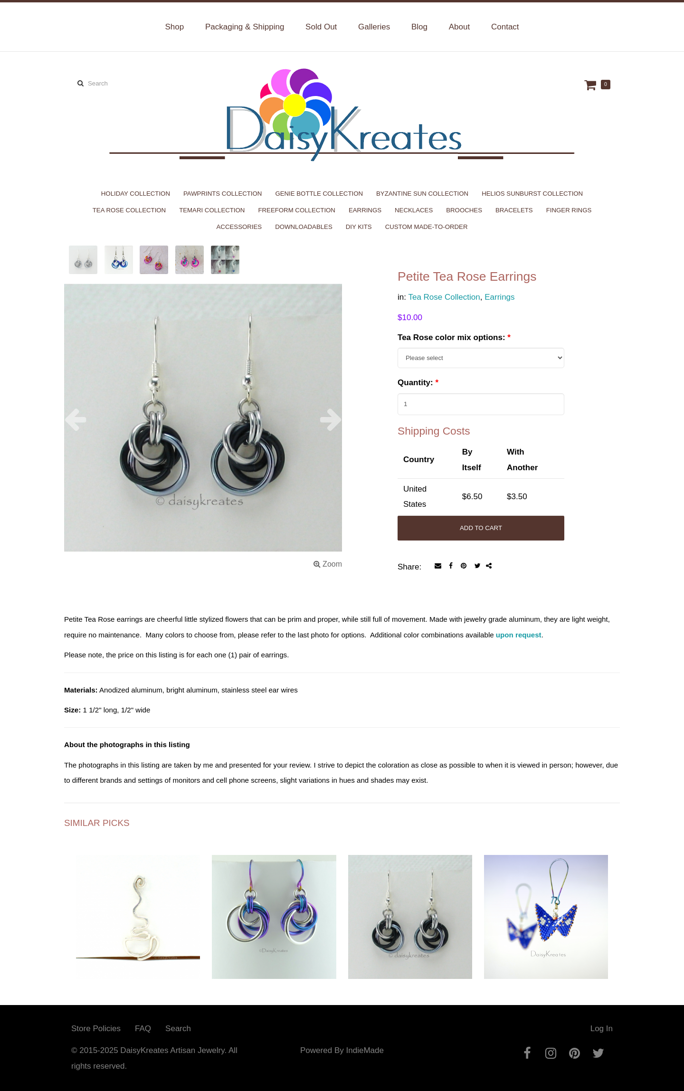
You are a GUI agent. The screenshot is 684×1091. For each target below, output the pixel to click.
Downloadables (303, 226)
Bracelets (514, 210)
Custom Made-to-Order (426, 226)
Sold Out (321, 26)
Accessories (239, 226)
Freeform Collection (296, 210)
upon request (519, 635)
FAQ (143, 1028)
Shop (174, 26)
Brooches (464, 210)
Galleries (374, 26)
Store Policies (96, 1028)
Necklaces (414, 210)
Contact (505, 26)
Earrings (365, 210)
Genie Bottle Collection (319, 193)
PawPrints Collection (222, 193)
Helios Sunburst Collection (532, 193)
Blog (419, 26)
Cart (591, 84)
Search (178, 1028)
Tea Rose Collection (129, 210)
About (459, 26)
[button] (85, 419)
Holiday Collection (135, 193)
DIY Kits (359, 226)
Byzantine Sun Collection (422, 193)
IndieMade (364, 1050)
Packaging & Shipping (245, 26)
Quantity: (418, 382)
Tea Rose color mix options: (454, 337)
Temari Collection (212, 210)
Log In (601, 1028)
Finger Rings (569, 210)
